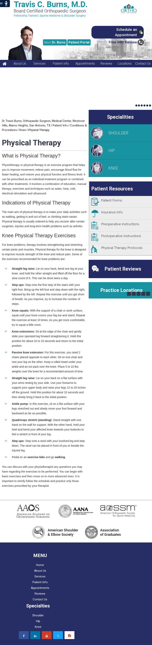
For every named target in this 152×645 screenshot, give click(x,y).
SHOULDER (118, 133)
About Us (19, 63)
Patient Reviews (122, 269)
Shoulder (38, 615)
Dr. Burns (55, 42)
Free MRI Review (123, 42)
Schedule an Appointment (126, 32)
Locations (125, 63)
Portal (78, 42)
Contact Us (143, 63)
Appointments (85, 63)
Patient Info (61, 63)
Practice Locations (121, 290)
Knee (22, 130)
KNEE (113, 168)
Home (40, 565)
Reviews (106, 63)
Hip (38, 621)
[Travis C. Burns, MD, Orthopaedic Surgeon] (53, 9)
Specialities (120, 117)
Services (39, 63)
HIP (111, 150)
